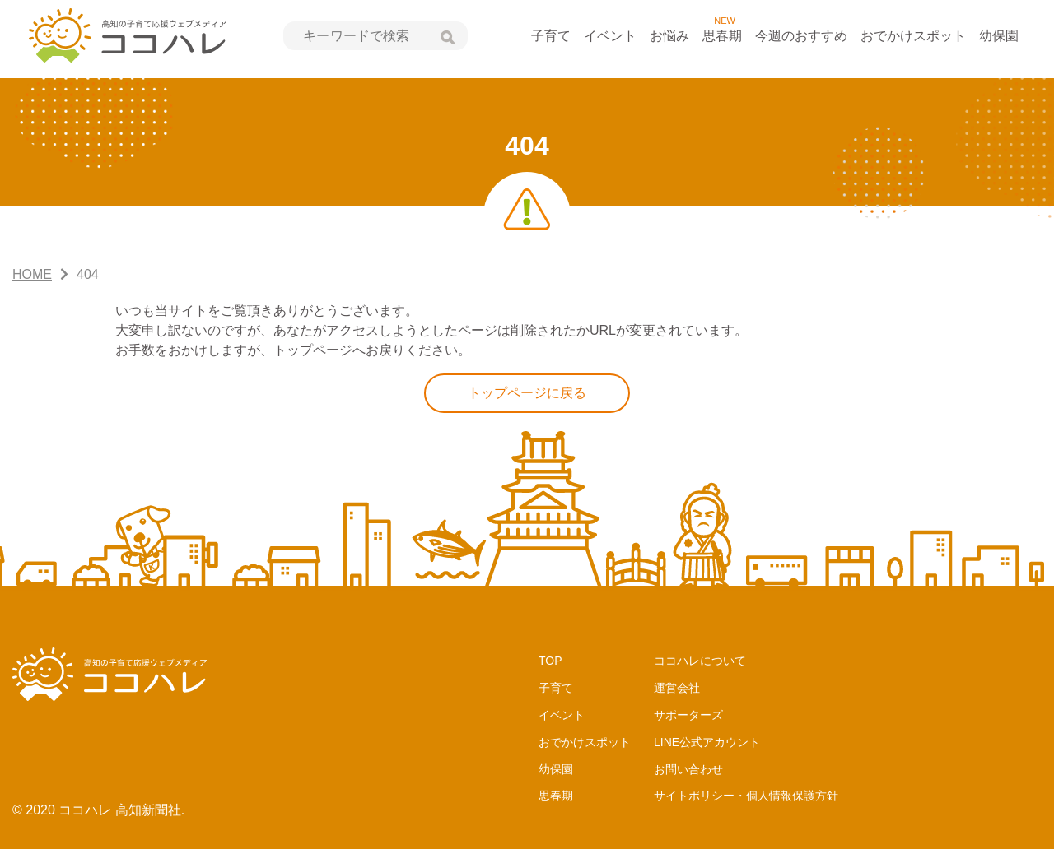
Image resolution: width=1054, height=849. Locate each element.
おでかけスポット (913, 36)
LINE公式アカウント (707, 742)
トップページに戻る (527, 393)
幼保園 (999, 36)
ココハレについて (700, 660)
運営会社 (677, 687)
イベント (610, 36)
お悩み (669, 36)
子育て (551, 36)
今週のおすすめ (801, 36)
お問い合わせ (688, 769)
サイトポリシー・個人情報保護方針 (746, 795)
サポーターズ (688, 714)
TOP (550, 660)
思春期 (722, 36)
